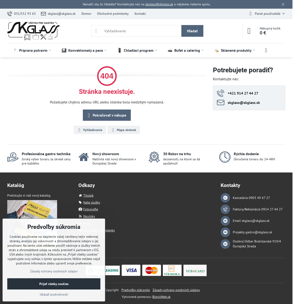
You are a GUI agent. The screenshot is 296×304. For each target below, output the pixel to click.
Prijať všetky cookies (54, 284)
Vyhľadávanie (89, 130)
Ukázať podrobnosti (54, 294)
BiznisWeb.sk (161, 297)
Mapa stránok (123, 130)
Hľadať (192, 31)
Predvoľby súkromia (135, 290)
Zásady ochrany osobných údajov (176, 290)
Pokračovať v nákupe (106, 115)
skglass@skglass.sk (159, 4)
